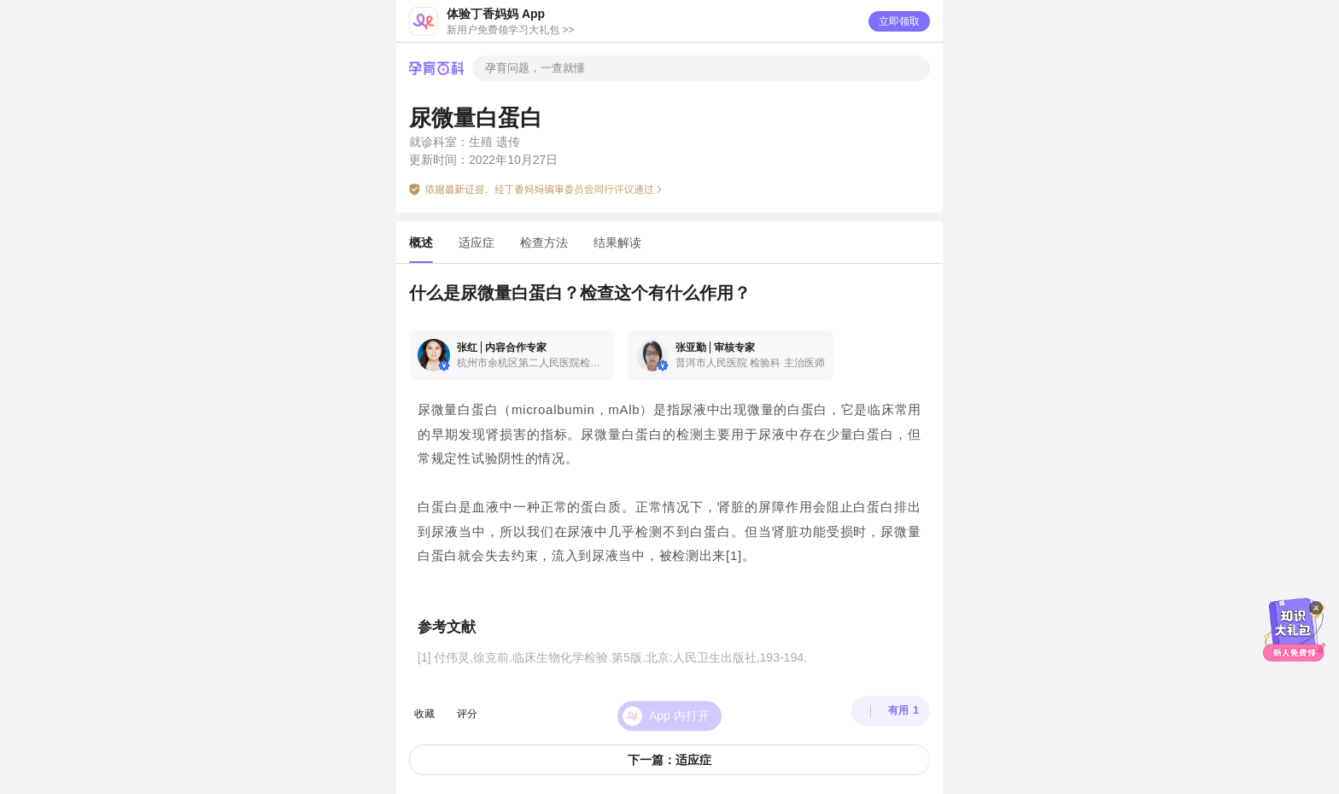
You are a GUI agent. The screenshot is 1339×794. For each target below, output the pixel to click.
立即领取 (899, 21)
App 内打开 (679, 704)
